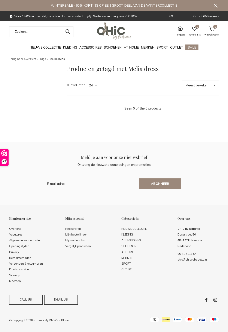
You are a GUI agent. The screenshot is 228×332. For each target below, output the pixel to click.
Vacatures (15, 236)
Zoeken (67, 33)
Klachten (15, 283)
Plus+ (65, 322)
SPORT (162, 49)
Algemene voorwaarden (25, 242)
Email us (61, 301)
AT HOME (131, 49)
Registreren (73, 230)
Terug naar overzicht (22, 60)
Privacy (14, 253)
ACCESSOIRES (90, 49)
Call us (26, 301)
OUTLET (176, 49)
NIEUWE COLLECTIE (45, 49)
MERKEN (147, 49)
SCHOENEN (113, 49)
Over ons (15, 230)
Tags (43, 60)
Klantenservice (19, 271)
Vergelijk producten (78, 248)
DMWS (53, 322)
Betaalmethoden (20, 259)
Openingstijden (19, 248)
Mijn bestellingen (76, 236)
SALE (192, 49)
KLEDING (70, 49)
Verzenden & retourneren (26, 265)
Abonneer (160, 186)
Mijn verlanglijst (75, 242)
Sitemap (14, 277)
